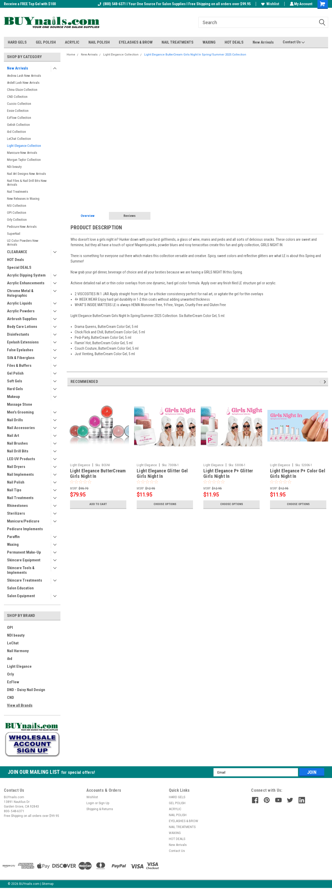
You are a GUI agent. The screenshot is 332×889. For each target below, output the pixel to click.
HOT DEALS (234, 42)
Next (326, 382)
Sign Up (104, 803)
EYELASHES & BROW (136, 42)
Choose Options (165, 504)
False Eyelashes (20, 350)
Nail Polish (15, 482)
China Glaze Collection (22, 90)
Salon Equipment (21, 596)
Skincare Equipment (23, 560)
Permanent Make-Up (24, 552)
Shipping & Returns (99, 809)
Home (71, 54)
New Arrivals (263, 42)
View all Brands (19, 705)
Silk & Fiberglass (20, 357)
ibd (9, 658)
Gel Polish (15, 373)
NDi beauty (14, 167)
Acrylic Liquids (19, 303)
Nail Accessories (21, 427)
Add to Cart (98, 504)
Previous (321, 382)
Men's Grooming (20, 412)
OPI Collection (16, 213)
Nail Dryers (16, 466)
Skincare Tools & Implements (20, 570)
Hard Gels (15, 389)
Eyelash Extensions (23, 342)
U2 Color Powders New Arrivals (22, 242)
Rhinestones (17, 505)
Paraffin (13, 536)
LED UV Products (21, 459)
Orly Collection (17, 220)
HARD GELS (17, 42)
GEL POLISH (46, 42)
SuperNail (13, 234)
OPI (10, 627)
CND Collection (17, 97)
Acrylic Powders (20, 311)
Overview (87, 216)
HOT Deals (15, 259)
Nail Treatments (17, 192)
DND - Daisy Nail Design (26, 689)
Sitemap (47, 884)
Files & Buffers (19, 365)
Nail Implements (20, 474)
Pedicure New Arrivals (22, 227)
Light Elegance (19, 666)
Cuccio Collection (19, 104)
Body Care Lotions (22, 326)
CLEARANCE (17, 252)
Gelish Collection (18, 125)
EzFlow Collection (19, 118)
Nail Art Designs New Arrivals (26, 174)
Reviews (129, 216)
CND (10, 697)
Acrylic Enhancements (25, 283)
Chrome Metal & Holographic (20, 293)
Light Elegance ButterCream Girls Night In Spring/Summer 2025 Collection (195, 54)
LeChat (13, 643)
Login (90, 803)
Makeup (13, 396)
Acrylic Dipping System (26, 275)
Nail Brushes (17, 443)
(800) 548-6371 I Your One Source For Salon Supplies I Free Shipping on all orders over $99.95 (173, 4)
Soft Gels (14, 381)
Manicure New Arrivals (22, 153)
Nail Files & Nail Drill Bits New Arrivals (27, 183)
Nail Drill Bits (17, 451)
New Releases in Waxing (23, 199)
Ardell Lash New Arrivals (23, 83)
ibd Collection (16, 132)
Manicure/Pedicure (23, 521)
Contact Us (294, 42)
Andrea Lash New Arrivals (24, 76)
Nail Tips (14, 490)
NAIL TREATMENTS (177, 42)
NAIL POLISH (99, 42)
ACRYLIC (72, 42)
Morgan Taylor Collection (24, 160)
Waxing (13, 544)
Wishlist (269, 4)
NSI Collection (16, 206)
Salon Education (20, 588)
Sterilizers (16, 513)
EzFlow (13, 682)
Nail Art (13, 435)
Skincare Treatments (24, 580)
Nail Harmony (18, 651)
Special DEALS (19, 267)
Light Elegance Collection (24, 146)
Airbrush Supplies (22, 318)
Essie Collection (18, 111)
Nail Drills (15, 420)
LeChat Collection (19, 139)
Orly (10, 674)
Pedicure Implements (25, 529)
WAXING (209, 42)
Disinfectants (18, 334)
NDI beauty (16, 635)
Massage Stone (19, 404)
